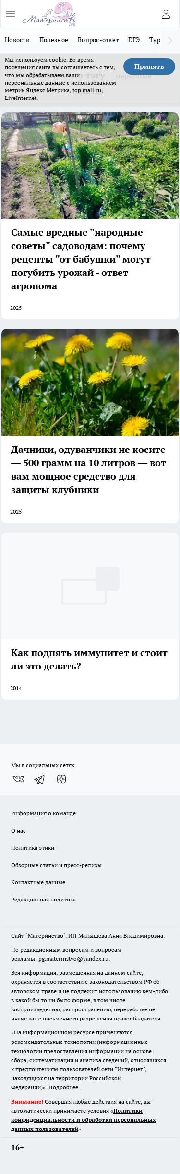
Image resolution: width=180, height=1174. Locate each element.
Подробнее (63, 1087)
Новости (17, 39)
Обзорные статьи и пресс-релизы (56, 864)
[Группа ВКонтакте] (18, 779)
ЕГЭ (134, 39)
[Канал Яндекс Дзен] (61, 779)
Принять (149, 66)
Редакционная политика (43, 899)
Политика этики (32, 847)
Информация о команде (43, 813)
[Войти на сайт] (165, 13)
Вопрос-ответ (98, 39)
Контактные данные (38, 882)
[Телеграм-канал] (40, 779)
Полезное (53, 39)
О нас (18, 830)
